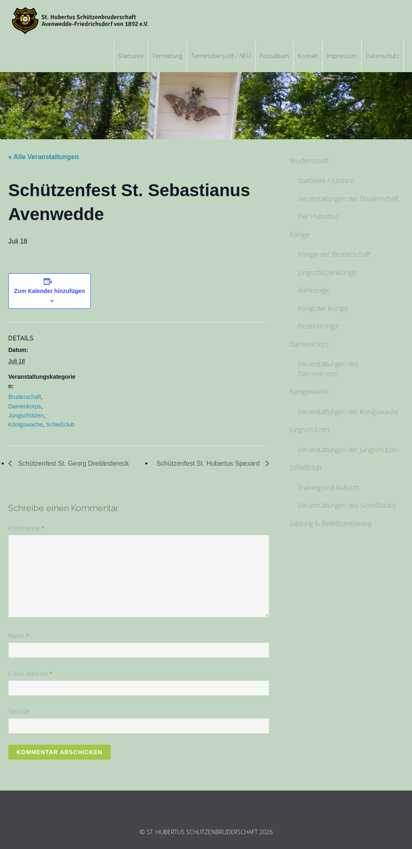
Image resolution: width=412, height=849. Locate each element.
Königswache (25, 424)
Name (18, 636)
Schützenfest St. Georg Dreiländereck (72, 463)
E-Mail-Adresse (30, 674)
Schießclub (60, 424)
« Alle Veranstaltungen (43, 156)
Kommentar (26, 528)
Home (16, 109)
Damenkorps (24, 406)
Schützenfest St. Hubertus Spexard (208, 463)
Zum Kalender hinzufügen (49, 291)
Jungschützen (26, 415)
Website (19, 711)
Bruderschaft (24, 397)
